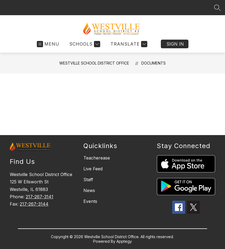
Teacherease (96, 158)
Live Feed (93, 168)
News (89, 190)
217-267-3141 (39, 196)
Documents (153, 63)
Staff (88, 179)
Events (90, 201)
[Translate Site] (128, 44)
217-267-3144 (34, 204)
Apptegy (124, 241)
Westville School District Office (94, 63)
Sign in (175, 44)
